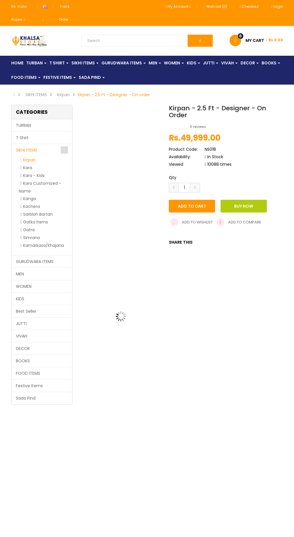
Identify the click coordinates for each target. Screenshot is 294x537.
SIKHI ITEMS (36, 95)
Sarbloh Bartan (38, 214)
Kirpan (63, 95)
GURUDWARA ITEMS (34, 261)
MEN (20, 274)
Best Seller (26, 311)
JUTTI (21, 324)
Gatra (29, 230)
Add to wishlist (191, 222)
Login (277, 6)
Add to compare (239, 222)
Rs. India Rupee (19, 13)
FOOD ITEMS (28, 373)
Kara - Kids (34, 175)
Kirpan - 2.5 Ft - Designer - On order (114, 95)
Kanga (29, 199)
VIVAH (21, 336)
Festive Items (29, 386)
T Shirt (22, 138)
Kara (27, 168)
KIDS (20, 299)
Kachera (31, 206)
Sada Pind (26, 398)
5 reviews (198, 126)
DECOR (23, 348)
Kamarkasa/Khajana (43, 245)
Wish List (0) (215, 6)
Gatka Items (35, 222)
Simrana (31, 237)
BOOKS (23, 361)
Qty (172, 177)
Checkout (249, 6)
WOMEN (24, 286)
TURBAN (23, 125)
